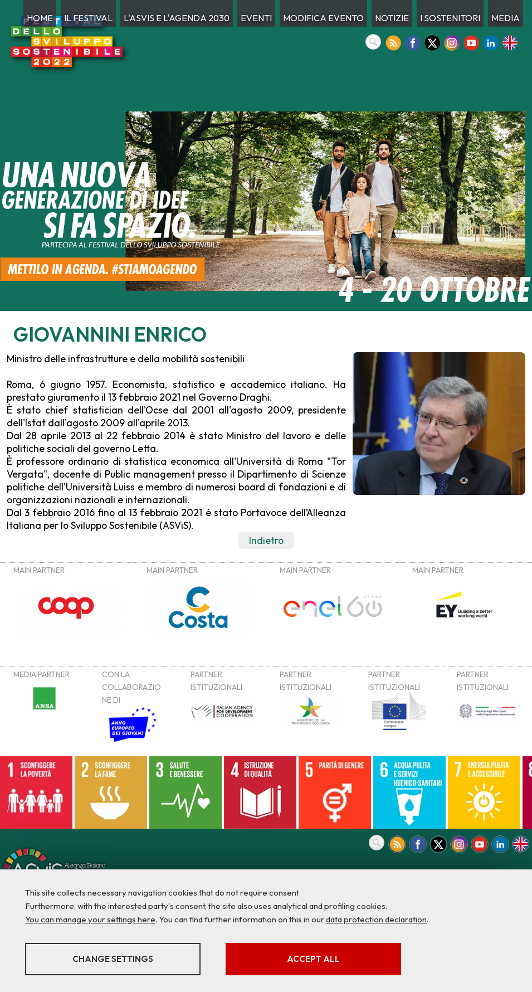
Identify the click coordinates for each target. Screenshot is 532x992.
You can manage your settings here (90, 919)
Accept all (313, 959)
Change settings (112, 959)
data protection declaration (376, 919)
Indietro (266, 540)
